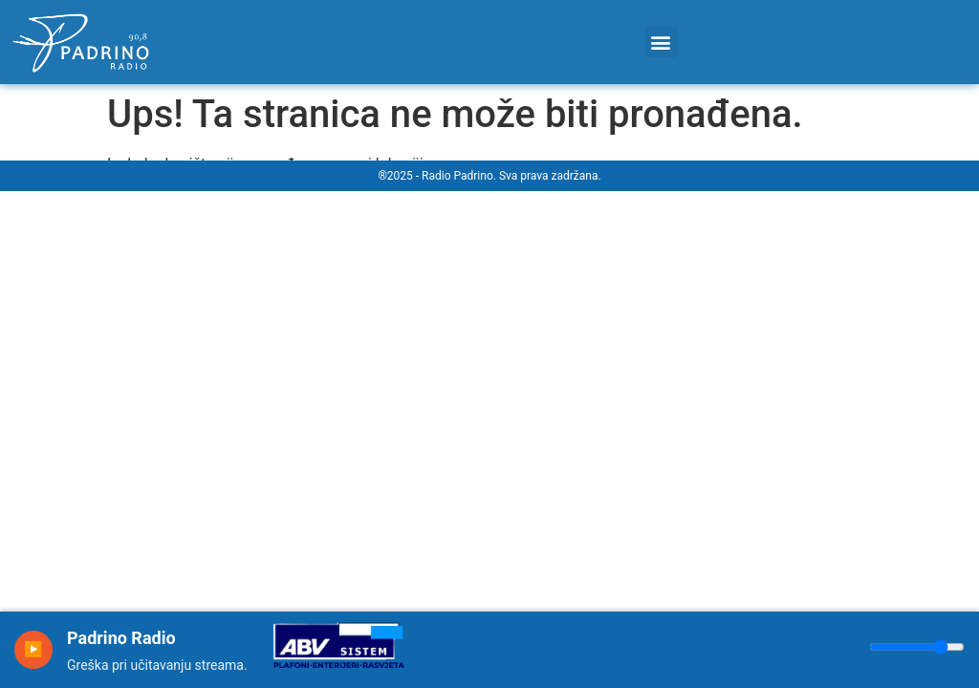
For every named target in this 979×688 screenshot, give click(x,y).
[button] (661, 41)
